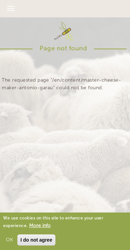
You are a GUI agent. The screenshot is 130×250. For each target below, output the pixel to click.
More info (40, 227)
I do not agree (36, 241)
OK (9, 241)
